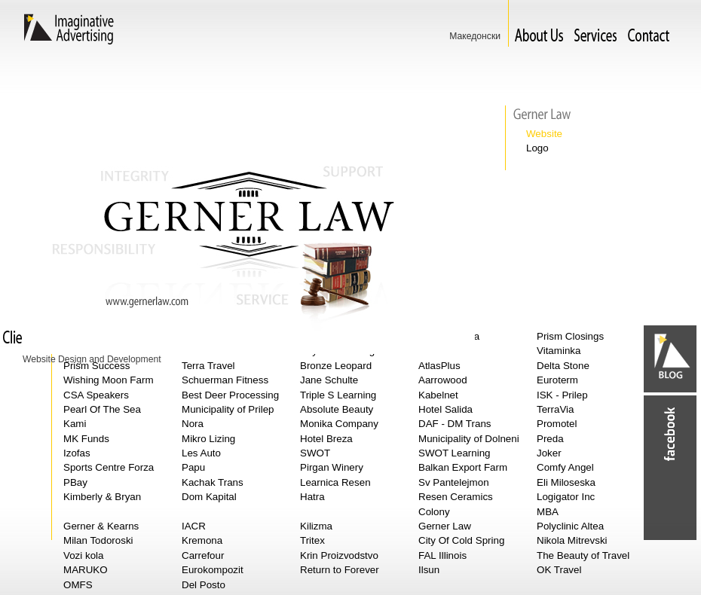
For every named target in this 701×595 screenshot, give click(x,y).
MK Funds (86, 438)
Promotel (557, 423)
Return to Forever (339, 569)
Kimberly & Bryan (102, 496)
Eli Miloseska (566, 482)
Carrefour (203, 555)
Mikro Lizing (208, 438)
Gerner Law (444, 526)
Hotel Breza (326, 438)
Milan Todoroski (98, 540)
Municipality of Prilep (228, 409)
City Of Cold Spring (461, 540)
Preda (550, 438)
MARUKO (85, 569)
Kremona (202, 540)
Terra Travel (208, 365)
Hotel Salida (445, 409)
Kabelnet (438, 395)
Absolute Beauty (336, 409)
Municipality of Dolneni (468, 438)
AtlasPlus (439, 365)
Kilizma (316, 526)
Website (544, 133)
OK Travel (559, 569)
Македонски (474, 36)
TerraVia (555, 409)
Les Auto (201, 453)
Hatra (312, 496)
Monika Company (339, 423)
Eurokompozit (212, 569)
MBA (548, 511)
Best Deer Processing (230, 395)
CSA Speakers (96, 395)
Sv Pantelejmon (453, 482)
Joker (549, 453)
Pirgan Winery (331, 467)
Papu (193, 467)
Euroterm (557, 380)
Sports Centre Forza (108, 467)
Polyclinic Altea (570, 526)
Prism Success (96, 365)
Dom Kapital (209, 496)
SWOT (315, 453)
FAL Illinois (442, 555)
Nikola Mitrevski (572, 540)
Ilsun (428, 569)
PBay (75, 482)
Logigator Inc (566, 496)
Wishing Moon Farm (108, 380)
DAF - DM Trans (454, 423)
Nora (193, 423)
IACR (194, 526)
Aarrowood (442, 380)
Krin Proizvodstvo (339, 555)
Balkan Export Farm (462, 467)
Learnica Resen (335, 482)
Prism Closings (570, 336)
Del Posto (203, 584)
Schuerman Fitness (225, 380)
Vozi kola (83, 555)
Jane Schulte (329, 380)
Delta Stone (563, 365)
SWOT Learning (454, 453)
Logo (537, 148)
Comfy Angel (565, 467)
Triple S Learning (338, 395)
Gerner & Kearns (101, 526)
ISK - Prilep (562, 395)
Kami (74, 423)
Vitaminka (558, 350)
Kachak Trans (212, 482)
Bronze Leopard (336, 365)
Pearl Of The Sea (102, 409)
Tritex (312, 540)
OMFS (78, 584)
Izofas (76, 453)
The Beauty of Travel (583, 555)
